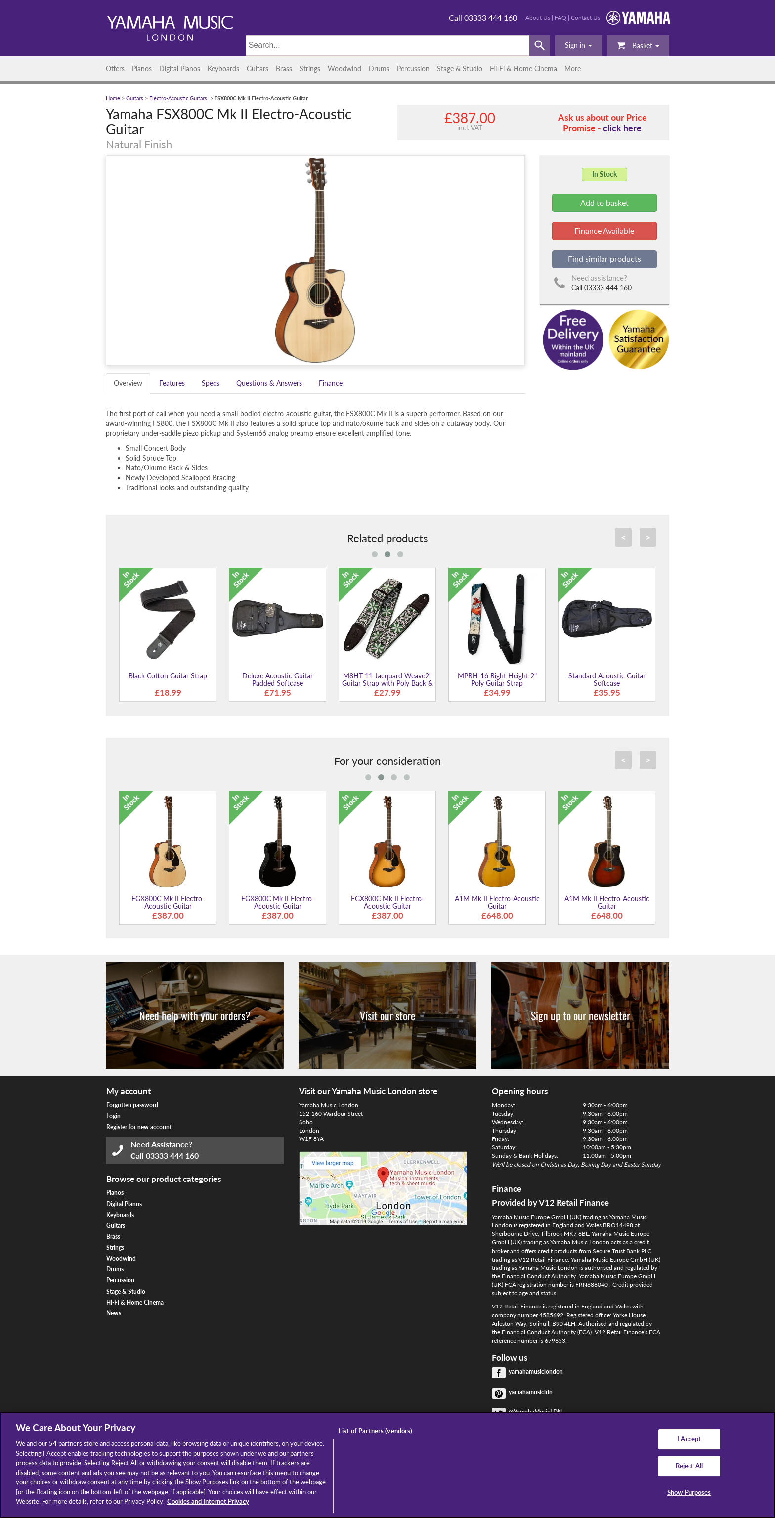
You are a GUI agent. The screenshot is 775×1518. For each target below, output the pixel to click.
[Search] (388, 45)
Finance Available (604, 230)
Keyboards (223, 68)
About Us (537, 17)
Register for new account (139, 1127)
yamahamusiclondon (536, 1371)
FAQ (560, 17)
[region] (387, 1465)
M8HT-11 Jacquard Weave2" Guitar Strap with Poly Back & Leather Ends (387, 683)
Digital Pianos (179, 68)
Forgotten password (132, 1105)
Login (113, 1116)
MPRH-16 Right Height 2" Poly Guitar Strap (497, 679)
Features (172, 383)
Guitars (257, 68)
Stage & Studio (459, 68)
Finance (331, 383)
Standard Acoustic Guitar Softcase (607, 679)
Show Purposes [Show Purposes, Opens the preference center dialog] (689, 1492)
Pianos (142, 68)
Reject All (689, 1466)
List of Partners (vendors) (375, 1430)
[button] (578, 45)
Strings (310, 68)
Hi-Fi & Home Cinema (523, 68)
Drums (379, 68)
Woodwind (344, 68)
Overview (128, 383)
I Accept (689, 1439)
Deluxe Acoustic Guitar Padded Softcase (277, 679)
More (572, 68)
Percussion (413, 68)
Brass (284, 68)
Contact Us (585, 17)
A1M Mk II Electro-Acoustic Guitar (497, 902)
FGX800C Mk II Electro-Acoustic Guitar (168, 902)
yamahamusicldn (531, 1392)
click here (622, 128)
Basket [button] (638, 45)
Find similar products (604, 258)
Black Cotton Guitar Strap (168, 676)
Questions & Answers (269, 383)
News (113, 1313)
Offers (115, 68)
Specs (210, 383)
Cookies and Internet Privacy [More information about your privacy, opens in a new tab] (208, 1501)
